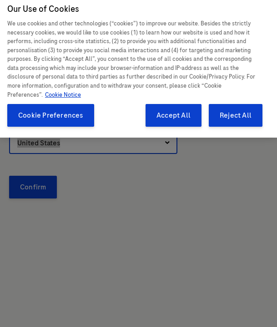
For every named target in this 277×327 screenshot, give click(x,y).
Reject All (236, 111)
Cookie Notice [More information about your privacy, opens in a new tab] (63, 90)
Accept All (173, 111)
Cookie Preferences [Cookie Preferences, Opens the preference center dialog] (50, 111)
